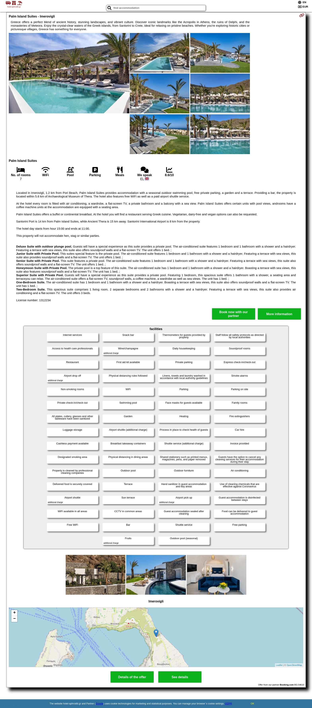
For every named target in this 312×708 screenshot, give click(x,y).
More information (279, 314)
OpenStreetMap (294, 665)
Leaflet (279, 665)
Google (99, 703)
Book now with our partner (233, 314)
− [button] (14, 619)
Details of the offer (132, 677)
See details (180, 677)
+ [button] (14, 613)
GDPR (228, 703)
